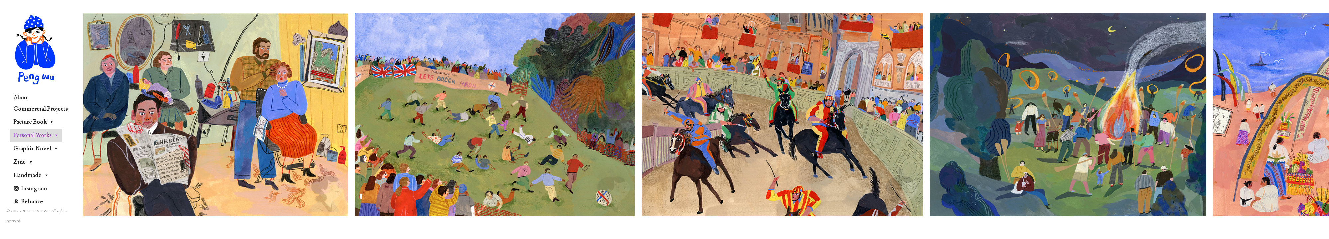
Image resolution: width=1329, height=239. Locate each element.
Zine (23, 162)
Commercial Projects (40, 110)
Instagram (34, 188)
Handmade (31, 175)
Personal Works (36, 135)
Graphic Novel (36, 148)
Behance (32, 201)
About (21, 97)
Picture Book (33, 122)
